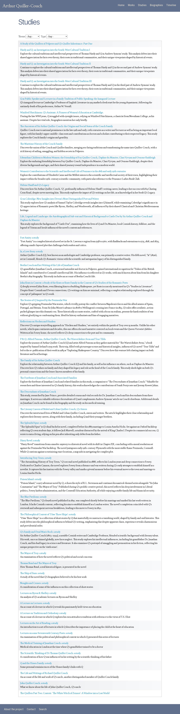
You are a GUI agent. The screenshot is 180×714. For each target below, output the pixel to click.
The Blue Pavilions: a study (33, 496)
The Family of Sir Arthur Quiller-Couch (40, 360)
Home (121, 5)
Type (43, 36)
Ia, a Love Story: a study (31, 251)
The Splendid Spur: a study (33, 422)
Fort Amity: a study (29, 237)
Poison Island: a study (31, 479)
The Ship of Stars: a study (32, 573)
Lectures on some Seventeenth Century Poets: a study (46, 633)
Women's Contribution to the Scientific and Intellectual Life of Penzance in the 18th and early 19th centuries (73, 171)
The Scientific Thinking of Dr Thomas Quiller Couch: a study (50, 653)
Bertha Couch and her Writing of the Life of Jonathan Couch (49, 265)
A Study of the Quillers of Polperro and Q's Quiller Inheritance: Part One (56, 43)
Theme (21, 36)
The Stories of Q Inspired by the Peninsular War (43, 300)
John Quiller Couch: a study (34, 683)
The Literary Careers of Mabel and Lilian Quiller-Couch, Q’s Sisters (53, 409)
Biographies (156, 5)
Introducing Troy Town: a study (36, 457)
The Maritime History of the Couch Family (41, 143)
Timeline (171, 5)
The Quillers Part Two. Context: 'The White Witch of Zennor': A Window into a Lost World (65, 693)
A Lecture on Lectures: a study (35, 603)
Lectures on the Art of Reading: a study (39, 623)
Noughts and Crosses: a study (34, 583)
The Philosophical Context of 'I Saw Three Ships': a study (48, 514)
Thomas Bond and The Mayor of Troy (38, 563)
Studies (142, 5)
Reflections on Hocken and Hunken (38, 321)
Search (43, 709)
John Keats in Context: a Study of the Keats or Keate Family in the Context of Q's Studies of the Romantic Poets (74, 282)
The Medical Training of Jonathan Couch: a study (44, 643)
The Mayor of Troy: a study (33, 553)
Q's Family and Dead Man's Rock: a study (40, 531)
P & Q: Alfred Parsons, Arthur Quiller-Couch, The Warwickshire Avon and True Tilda (63, 339)
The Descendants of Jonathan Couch (38, 391)
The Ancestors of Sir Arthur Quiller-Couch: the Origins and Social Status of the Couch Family (66, 126)
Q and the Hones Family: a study (36, 663)
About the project (13, 709)
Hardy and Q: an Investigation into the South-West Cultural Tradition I (55, 49)
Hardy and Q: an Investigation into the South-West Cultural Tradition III (56, 81)
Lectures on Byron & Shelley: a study (38, 593)
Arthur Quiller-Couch (22, 6)
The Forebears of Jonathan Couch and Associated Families (48, 377)
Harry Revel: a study (30, 440)
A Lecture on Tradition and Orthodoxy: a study (43, 613)
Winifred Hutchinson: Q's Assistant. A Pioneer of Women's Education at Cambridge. (62, 112)
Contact (31, 709)
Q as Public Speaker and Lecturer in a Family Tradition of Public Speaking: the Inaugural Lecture (67, 98)
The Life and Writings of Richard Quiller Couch (44, 673)
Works (131, 5)
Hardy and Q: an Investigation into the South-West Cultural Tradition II (55, 63)
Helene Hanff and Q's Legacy (34, 185)
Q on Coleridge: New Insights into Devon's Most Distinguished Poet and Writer (59, 198)
